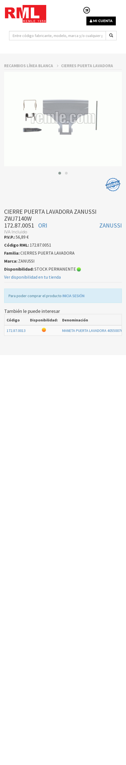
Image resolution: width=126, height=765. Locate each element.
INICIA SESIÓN (73, 309)
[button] (59, 186)
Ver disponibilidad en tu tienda (32, 290)
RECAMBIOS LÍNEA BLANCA (31, 79)
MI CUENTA (101, 21)
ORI (42, 239)
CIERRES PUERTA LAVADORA (87, 79)
